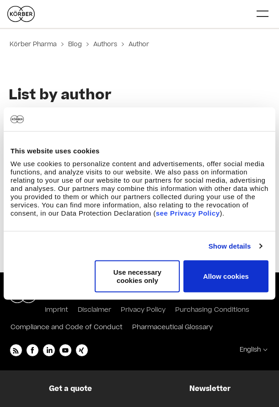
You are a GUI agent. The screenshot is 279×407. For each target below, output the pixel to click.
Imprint (56, 310)
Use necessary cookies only (137, 276)
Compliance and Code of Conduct (67, 327)
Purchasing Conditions (212, 310)
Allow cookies (226, 276)
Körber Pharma (34, 44)
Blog (75, 44)
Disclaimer (94, 310)
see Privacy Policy (188, 213)
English (250, 349)
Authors (105, 44)
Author (138, 44)
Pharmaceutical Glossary (172, 327)
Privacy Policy (143, 310)
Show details (230, 246)
